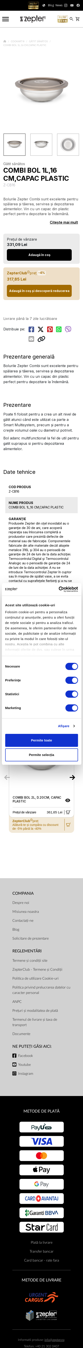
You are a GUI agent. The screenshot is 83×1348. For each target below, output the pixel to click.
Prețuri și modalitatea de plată (35, 1010)
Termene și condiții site (29, 960)
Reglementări (27, 951)
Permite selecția (41, 755)
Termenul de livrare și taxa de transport (34, 1022)
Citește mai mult (64, 222)
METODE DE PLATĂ (41, 1111)
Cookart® (18, 41)
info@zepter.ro (54, 1340)
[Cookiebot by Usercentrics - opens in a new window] (59, 589)
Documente (21, 1034)
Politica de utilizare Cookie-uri (35, 978)
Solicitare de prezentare (30, 938)
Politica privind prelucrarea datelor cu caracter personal (41, 990)
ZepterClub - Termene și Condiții (37, 969)
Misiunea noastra (25, 911)
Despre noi (20, 903)
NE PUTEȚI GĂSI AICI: (32, 1046)
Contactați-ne (22, 920)
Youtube (24, 1065)
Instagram (25, 1073)
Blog (15, 929)
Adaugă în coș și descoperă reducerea (39, 291)
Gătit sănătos (38, 41)
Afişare (63, 726)
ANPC (17, 1002)
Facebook (25, 1056)
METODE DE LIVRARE (41, 1280)
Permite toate (41, 740)
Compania (23, 893)
